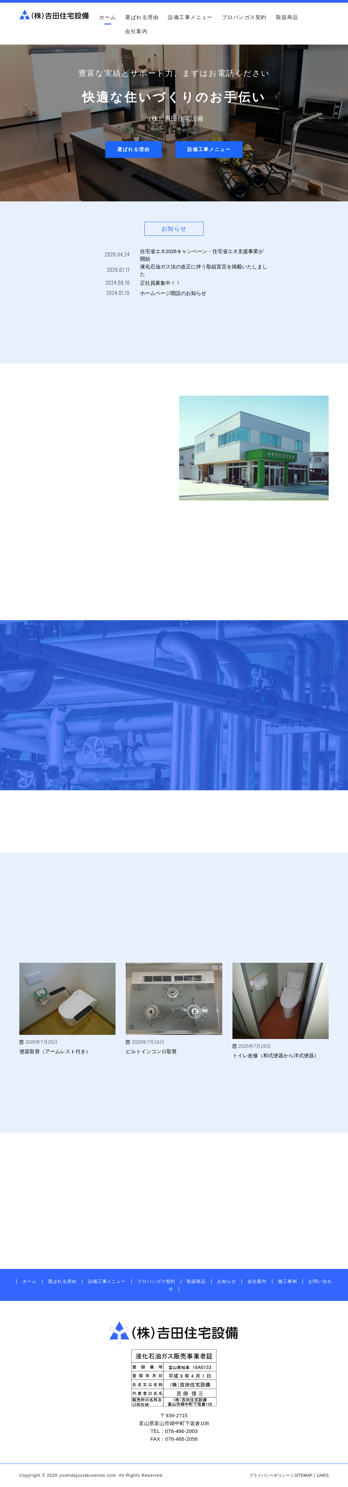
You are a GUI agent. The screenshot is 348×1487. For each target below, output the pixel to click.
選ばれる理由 (142, 17)
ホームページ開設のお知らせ (173, 293)
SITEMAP (303, 1475)
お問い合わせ (341, 134)
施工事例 (287, 1281)
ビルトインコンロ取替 (151, 1051)
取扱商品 (287, 17)
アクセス (341, 79)
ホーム (107, 17)
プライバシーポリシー (269, 1475)
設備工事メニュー (190, 17)
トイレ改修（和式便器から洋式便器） (275, 1055)
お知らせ (226, 1281)
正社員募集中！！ (160, 283)
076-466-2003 (181, 1431)
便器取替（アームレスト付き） (55, 1051)
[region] (174, 114)
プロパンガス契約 (244, 17)
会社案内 (136, 31)
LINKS (323, 1475)
